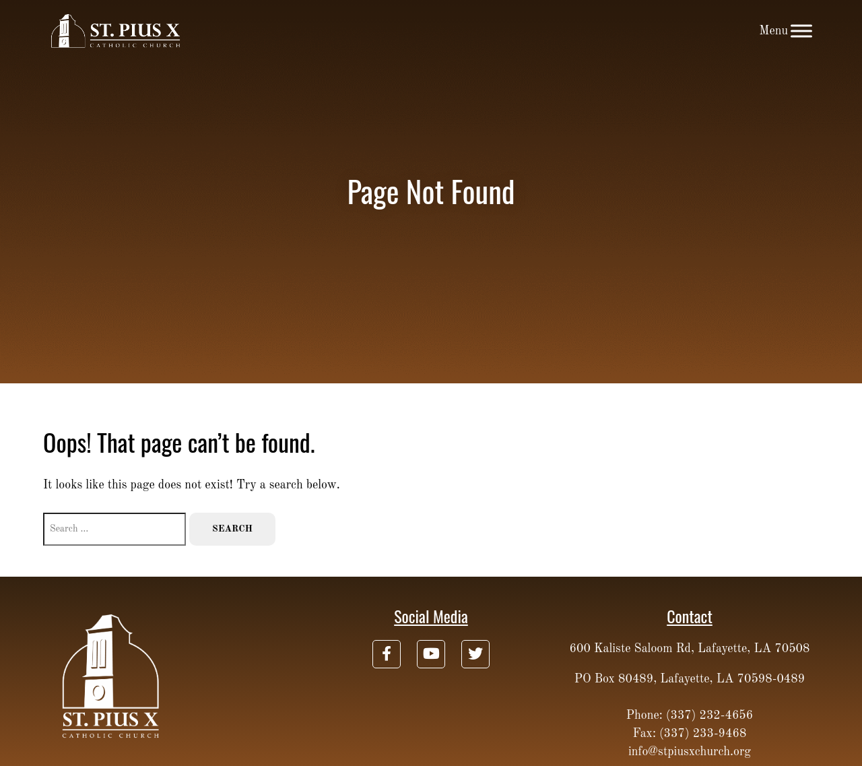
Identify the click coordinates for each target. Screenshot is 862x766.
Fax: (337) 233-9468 (690, 734)
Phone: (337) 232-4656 (689, 715)
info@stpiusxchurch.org (689, 752)
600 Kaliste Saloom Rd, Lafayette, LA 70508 (690, 649)
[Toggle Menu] (801, 30)
